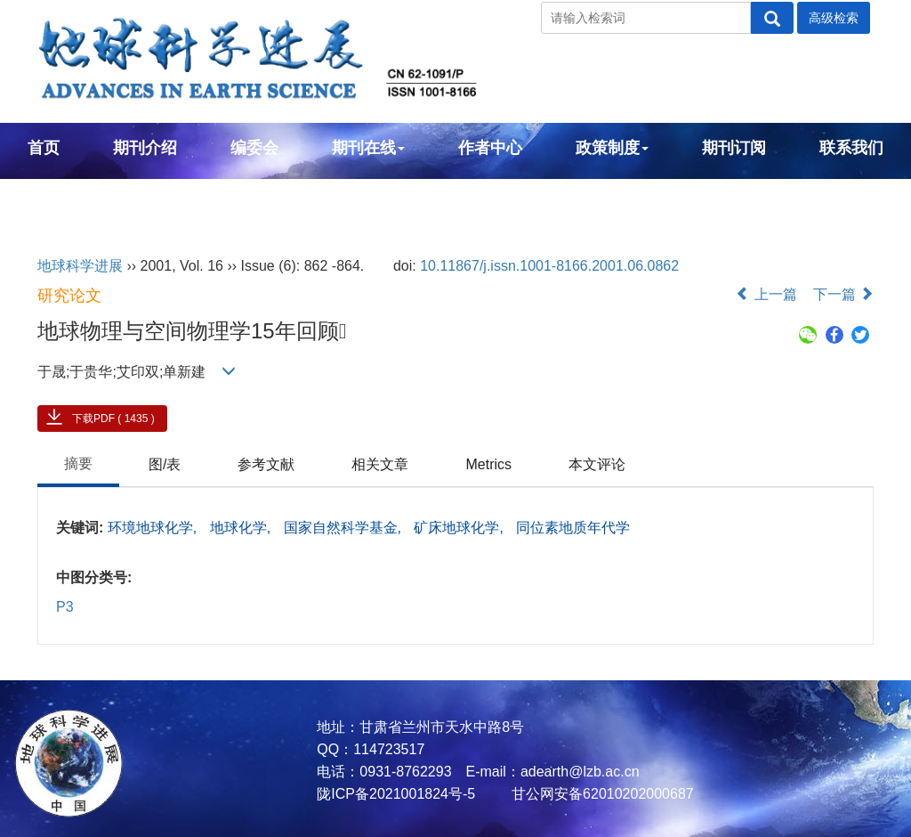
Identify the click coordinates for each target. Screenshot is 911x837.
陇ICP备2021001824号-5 (396, 793)
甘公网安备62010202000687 (601, 793)
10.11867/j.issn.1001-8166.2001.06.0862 (549, 265)
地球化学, (242, 527)
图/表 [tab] (165, 464)
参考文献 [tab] (266, 464)
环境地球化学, (154, 527)
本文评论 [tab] (596, 464)
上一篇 (766, 294)
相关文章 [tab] (379, 464)
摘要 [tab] (78, 463)
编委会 (254, 148)
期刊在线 (368, 148)
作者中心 (490, 148)
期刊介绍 (145, 148)
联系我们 (851, 148)
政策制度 (612, 148)
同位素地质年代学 (573, 527)
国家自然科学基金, (345, 527)
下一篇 (843, 294)
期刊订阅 (734, 148)
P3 (65, 606)
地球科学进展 (80, 265)
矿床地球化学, (460, 527)
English (56, 196)
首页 (44, 148)
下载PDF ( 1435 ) (113, 418)
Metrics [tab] (488, 464)
